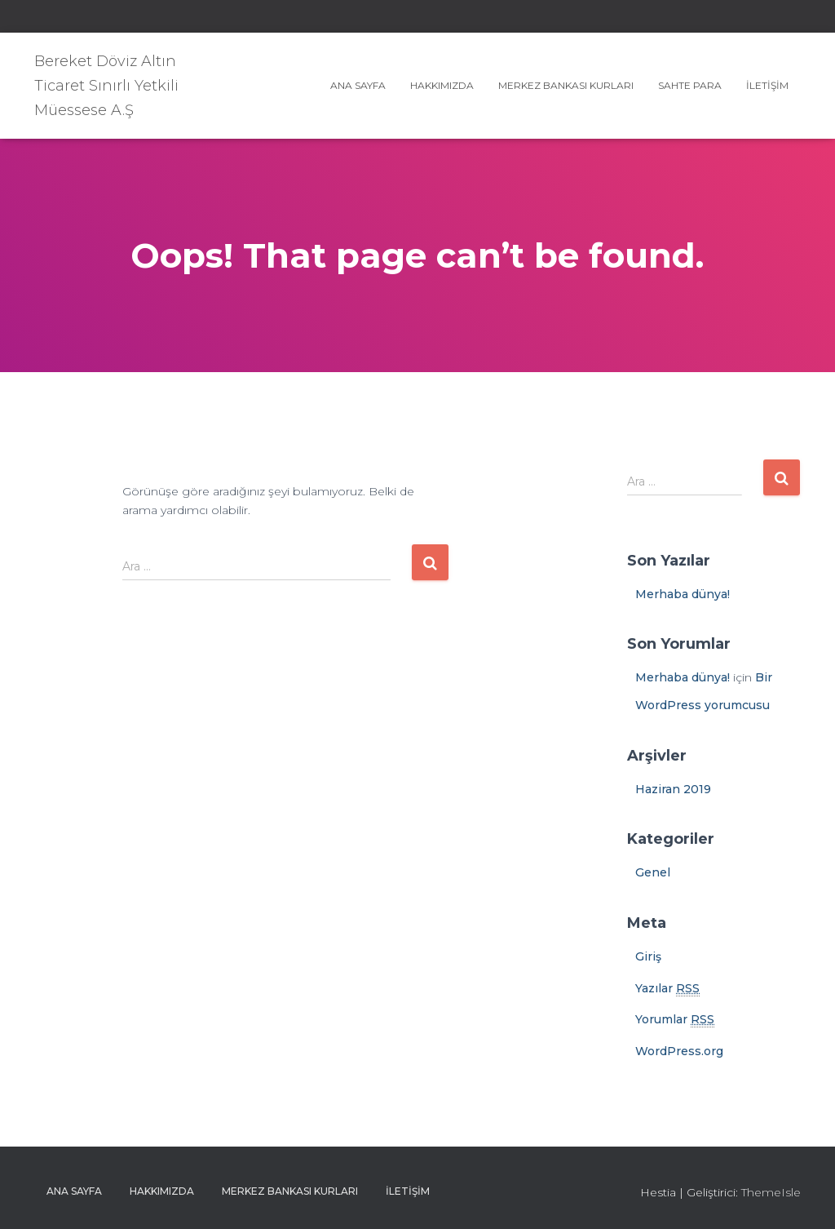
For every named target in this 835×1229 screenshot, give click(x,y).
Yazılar (667, 988)
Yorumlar (674, 1019)
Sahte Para (690, 85)
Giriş (648, 956)
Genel (652, 872)
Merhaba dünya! (682, 594)
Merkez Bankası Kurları (566, 85)
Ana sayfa (358, 85)
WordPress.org (679, 1051)
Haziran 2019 (673, 789)
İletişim (767, 85)
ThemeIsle (771, 1192)
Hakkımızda (442, 85)
